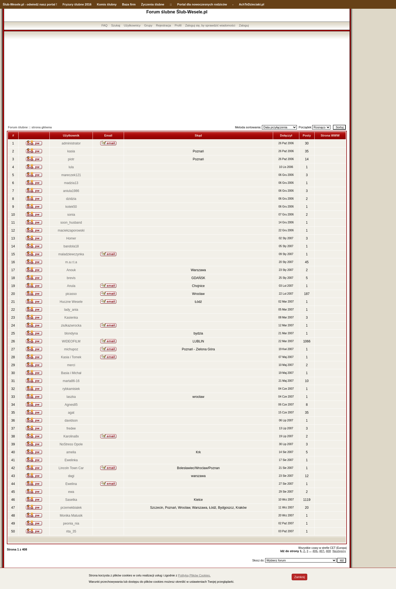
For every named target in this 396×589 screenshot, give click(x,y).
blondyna (71, 333)
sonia (71, 215)
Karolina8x (71, 436)
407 (321, 551)
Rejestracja (163, 25)
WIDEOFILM (71, 341)
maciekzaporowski (71, 230)
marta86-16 (71, 381)
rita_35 (71, 531)
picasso (71, 294)
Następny (339, 551)
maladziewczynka (71, 254)
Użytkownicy (132, 25)
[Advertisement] (177, 80)
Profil (178, 25)
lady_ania (71, 310)
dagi (71, 476)
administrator (71, 143)
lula (71, 167)
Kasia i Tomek (71, 357)
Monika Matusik (71, 515)
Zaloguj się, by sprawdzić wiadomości (210, 25)
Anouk (71, 270)
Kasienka (71, 317)
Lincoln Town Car (71, 468)
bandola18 (71, 246)
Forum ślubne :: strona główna (30, 127)
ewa (71, 492)
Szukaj (115, 25)
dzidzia (71, 199)
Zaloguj (244, 25)
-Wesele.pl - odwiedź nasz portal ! (33, 4)
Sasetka (71, 500)
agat (71, 413)
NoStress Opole (71, 444)
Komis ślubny (107, 4)
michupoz (71, 349)
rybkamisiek (71, 389)
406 (314, 551)
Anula (71, 286)
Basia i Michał (71, 373)
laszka (71, 397)
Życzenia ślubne (152, 4)
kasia (71, 151)
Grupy (148, 25)
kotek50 (71, 207)
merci (71, 365)
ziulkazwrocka (71, 325)
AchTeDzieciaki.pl (251, 4)
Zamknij (299, 577)
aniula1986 (71, 191)
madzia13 (71, 183)
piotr (71, 159)
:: (171, 4)
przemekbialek (71, 508)
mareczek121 (71, 175)
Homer (71, 238)
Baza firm (129, 4)
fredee (71, 428)
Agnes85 (71, 405)
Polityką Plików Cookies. (194, 575)
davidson (71, 420)
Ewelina (71, 484)
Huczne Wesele (71, 302)
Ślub (6, 4)
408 (328, 551)
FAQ (105, 25)
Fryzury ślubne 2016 (77, 4)
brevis (71, 278)
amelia (71, 452)
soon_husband (71, 222)
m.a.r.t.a (71, 262)
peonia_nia (71, 523)
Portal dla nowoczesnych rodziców (202, 4)
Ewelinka (71, 460)
